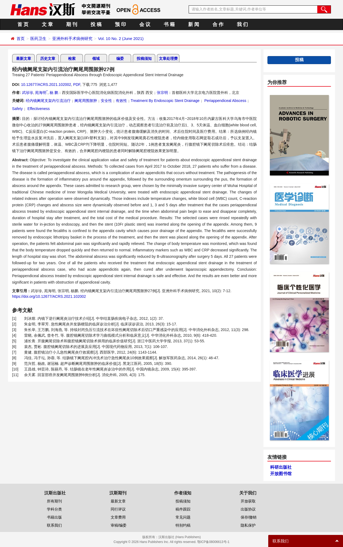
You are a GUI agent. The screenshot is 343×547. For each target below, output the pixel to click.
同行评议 (118, 509)
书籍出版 (54, 517)
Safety (17, 109)
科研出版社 (281, 467)
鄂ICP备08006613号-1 (213, 542)
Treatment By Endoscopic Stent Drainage (165, 100)
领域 (96, 58)
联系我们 (54, 525)
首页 (21, 38)
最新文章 (23, 58)
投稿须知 (144, 58)
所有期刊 (54, 501)
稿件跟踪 (183, 509)
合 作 (217, 24)
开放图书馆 (281, 473)
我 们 (242, 24)
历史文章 (47, 58)
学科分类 (54, 509)
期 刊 (71, 24)
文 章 (47, 24)
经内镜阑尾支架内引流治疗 (48, 100)
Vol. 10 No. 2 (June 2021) (121, 38)
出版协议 (248, 509)
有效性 (121, 100)
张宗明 (162, 92)
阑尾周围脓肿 (85, 100)
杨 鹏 (54, 92)
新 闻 (193, 24)
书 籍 (169, 24)
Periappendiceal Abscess (224, 100)
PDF (76, 84)
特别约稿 (183, 525)
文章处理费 (168, 58)
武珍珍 (27, 92)
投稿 (299, 59)
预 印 (120, 24)
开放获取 (248, 501)
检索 (72, 58)
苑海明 (41, 92)
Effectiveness (38, 109)
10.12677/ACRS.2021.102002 (46, 84)
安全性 (106, 100)
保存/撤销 (249, 517)
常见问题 (183, 517)
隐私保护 (248, 525)
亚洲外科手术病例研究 (72, 38)
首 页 (22, 24)
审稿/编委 (119, 525)
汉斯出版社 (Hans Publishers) (179, 537)
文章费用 (118, 517)
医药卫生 (38, 38)
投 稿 (96, 24)
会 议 (144, 24)
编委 (120, 58)
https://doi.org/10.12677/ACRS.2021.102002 (49, 296)
